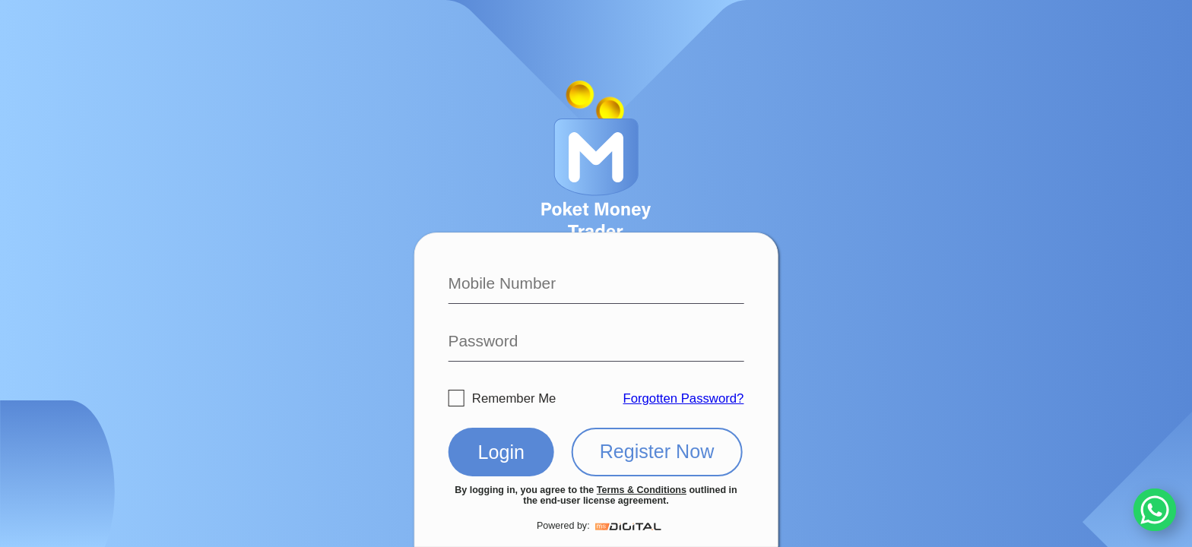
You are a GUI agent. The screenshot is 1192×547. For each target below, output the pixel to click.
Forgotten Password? (683, 398)
